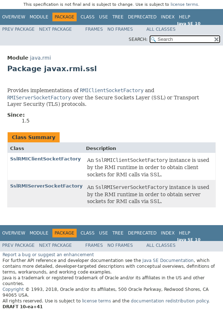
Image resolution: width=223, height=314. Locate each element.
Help (184, 17)
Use (103, 17)
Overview (13, 17)
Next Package (55, 29)
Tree (118, 17)
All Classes (161, 29)
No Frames (120, 29)
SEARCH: (138, 39)
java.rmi (40, 58)
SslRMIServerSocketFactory (46, 186)
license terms (184, 4)
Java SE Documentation (168, 260)
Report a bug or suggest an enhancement (48, 254)
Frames (94, 29)
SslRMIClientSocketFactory (45, 159)
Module (39, 17)
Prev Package (18, 29)
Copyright (13, 289)
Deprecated (142, 17)
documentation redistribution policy (169, 301)
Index (168, 17)
